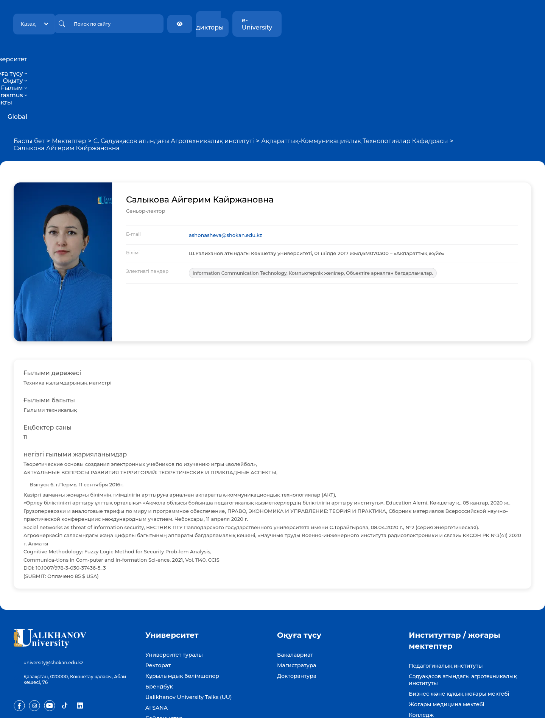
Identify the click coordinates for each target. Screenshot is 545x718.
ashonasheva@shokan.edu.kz (225, 170)
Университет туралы (174, 590)
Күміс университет (435, 660)
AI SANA (156, 643)
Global (394, 52)
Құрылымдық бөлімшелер (182, 611)
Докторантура (296, 611)
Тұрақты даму (356, 52)
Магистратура (296, 600)
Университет (164, 52)
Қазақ (100, 20)
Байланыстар (164, 653)
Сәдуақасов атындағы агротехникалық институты (463, 615)
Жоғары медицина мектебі (446, 639)
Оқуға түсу (211, 52)
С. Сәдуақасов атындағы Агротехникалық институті (173, 76)
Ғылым (279, 52)
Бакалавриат (295, 590)
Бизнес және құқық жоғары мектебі (459, 629)
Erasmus (313, 52)
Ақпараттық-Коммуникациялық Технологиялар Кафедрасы (354, 76)
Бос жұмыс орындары (176, 664)
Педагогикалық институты (446, 601)
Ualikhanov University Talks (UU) (188, 632)
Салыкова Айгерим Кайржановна (67, 83)
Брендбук (159, 621)
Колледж (421, 650)
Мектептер (69, 76)
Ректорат (158, 600)
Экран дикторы (448, 20)
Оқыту (248, 52)
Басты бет (29, 76)
